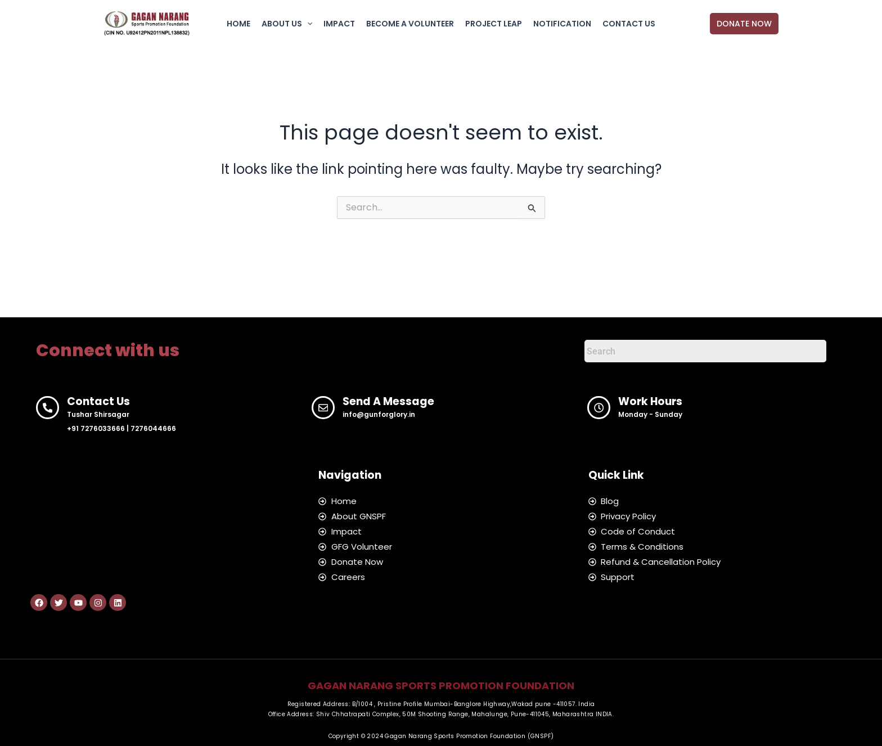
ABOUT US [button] (287, 23)
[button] (307, 23)
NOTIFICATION (562, 23)
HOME (238, 23)
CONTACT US (628, 23)
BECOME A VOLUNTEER (410, 23)
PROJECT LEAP (493, 23)
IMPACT (339, 23)
